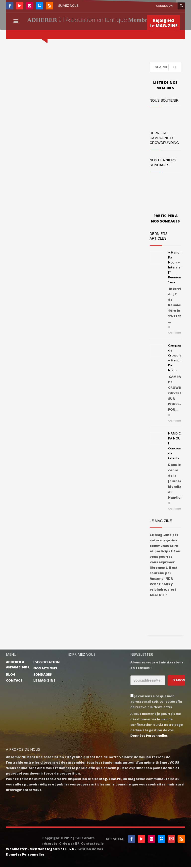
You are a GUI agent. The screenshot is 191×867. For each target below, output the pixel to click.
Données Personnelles (149, 735)
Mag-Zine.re (110, 779)
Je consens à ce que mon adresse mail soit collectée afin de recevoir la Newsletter (156, 701)
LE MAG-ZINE (44, 680)
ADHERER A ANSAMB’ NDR (18, 664)
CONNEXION (164, 5)
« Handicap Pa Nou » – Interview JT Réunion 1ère (177, 267)
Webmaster (16, 849)
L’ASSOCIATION (46, 662)
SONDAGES (42, 674)
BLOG (10, 674)
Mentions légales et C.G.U (52, 849)
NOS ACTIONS (45, 668)
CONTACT (14, 680)
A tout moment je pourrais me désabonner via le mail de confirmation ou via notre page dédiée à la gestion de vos (156, 724)
